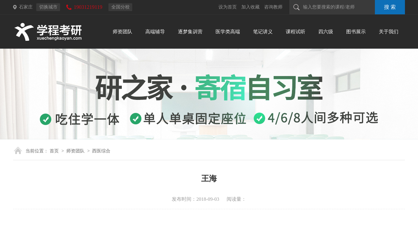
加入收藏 (250, 7)
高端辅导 (155, 31)
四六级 (325, 31)
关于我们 (388, 31)
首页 (54, 151)
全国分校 (120, 7)
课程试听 (295, 31)
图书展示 (356, 31)
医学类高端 (228, 31)
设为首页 (227, 7)
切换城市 (48, 7)
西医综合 (101, 151)
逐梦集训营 (190, 31)
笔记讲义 (263, 31)
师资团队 (122, 31)
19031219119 (88, 7)
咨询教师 (273, 7)
